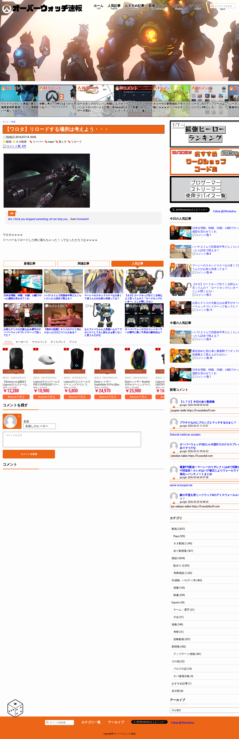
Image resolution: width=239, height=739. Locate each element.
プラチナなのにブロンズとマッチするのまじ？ (208, 422)
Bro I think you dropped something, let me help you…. (39, 219)
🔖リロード (75, 141)
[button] (2, 99)
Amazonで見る (16, 396)
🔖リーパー (36, 141)
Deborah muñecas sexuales (185, 434)
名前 (26, 421)
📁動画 (7, 141)
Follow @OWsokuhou (224, 211)
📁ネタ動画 (19, 141)
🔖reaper (49, 141)
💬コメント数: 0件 (14, 146)
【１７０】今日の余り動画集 (197, 401)
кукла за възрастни (181, 485)
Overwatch (82, 219)
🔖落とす (61, 141)
